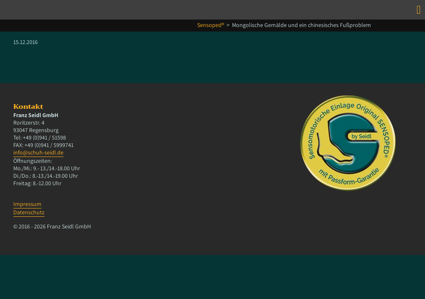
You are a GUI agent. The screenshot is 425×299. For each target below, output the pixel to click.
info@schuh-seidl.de (38, 152)
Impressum (27, 204)
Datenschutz (28, 212)
